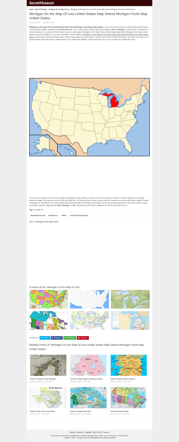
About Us (106, 432)
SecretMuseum (41, 3)
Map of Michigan (34, 22)
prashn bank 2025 (109, 438)
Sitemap (72, 432)
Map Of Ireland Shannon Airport (123, 379)
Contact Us (80, 432)
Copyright (88, 432)
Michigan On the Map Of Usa (47, 222)
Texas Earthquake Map (119, 411)
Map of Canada (75, 414)
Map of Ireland (75, 382)
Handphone (52, 215)
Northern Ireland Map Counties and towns (86, 379)
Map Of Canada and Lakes (80, 411)
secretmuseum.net (65, 30)
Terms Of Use (97, 432)
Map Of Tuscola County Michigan (43, 379)
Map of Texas (35, 414)
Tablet (63, 215)
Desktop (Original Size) (79, 215)
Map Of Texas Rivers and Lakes (42, 411)
